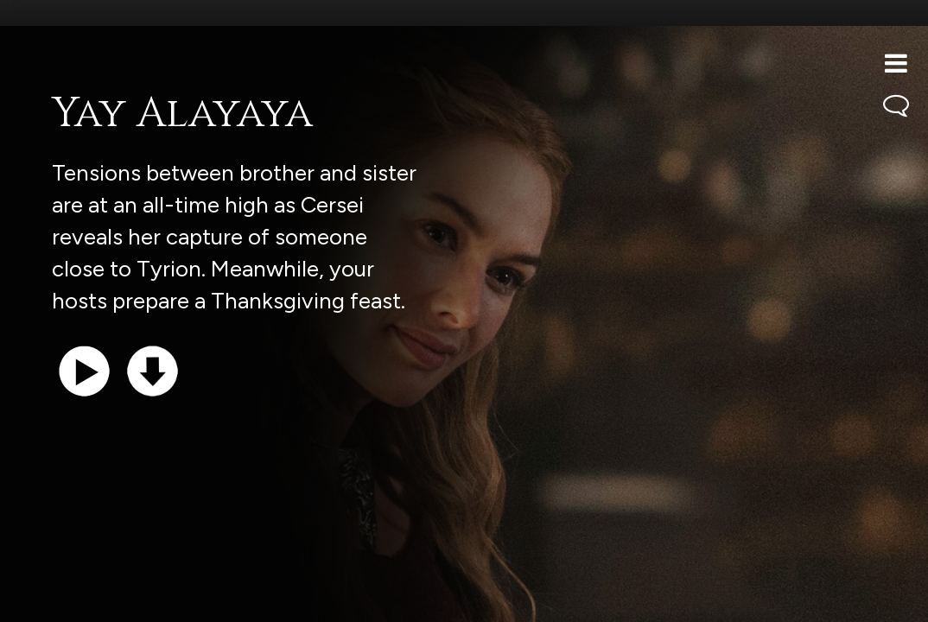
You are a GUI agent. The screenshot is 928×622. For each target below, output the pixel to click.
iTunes (231, 599)
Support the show (95, 599)
